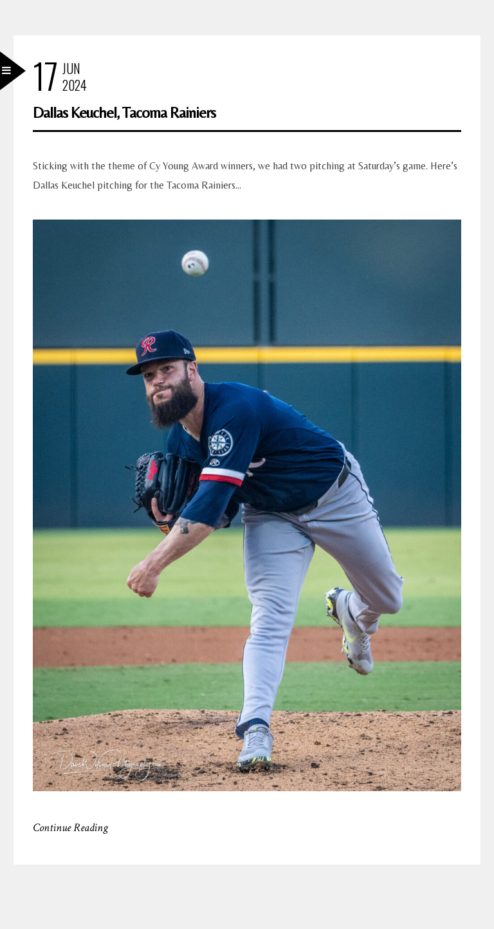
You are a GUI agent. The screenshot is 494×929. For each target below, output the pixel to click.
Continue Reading (70, 827)
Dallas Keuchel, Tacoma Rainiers (124, 112)
